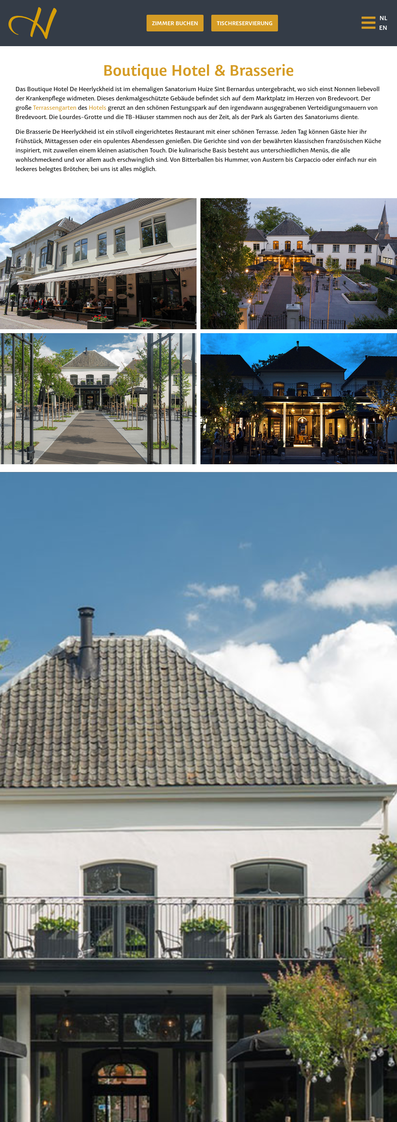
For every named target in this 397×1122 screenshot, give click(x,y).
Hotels (97, 107)
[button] (244, 23)
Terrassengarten (54, 107)
